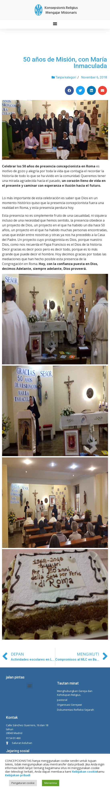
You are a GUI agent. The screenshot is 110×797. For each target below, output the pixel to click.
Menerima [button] (50, 783)
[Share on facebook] (69, 90)
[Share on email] (102, 90)
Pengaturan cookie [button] (23, 783)
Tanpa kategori (66, 77)
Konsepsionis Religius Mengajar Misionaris (61, 10)
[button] (55, 23)
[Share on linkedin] (91, 90)
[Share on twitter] (80, 90)
